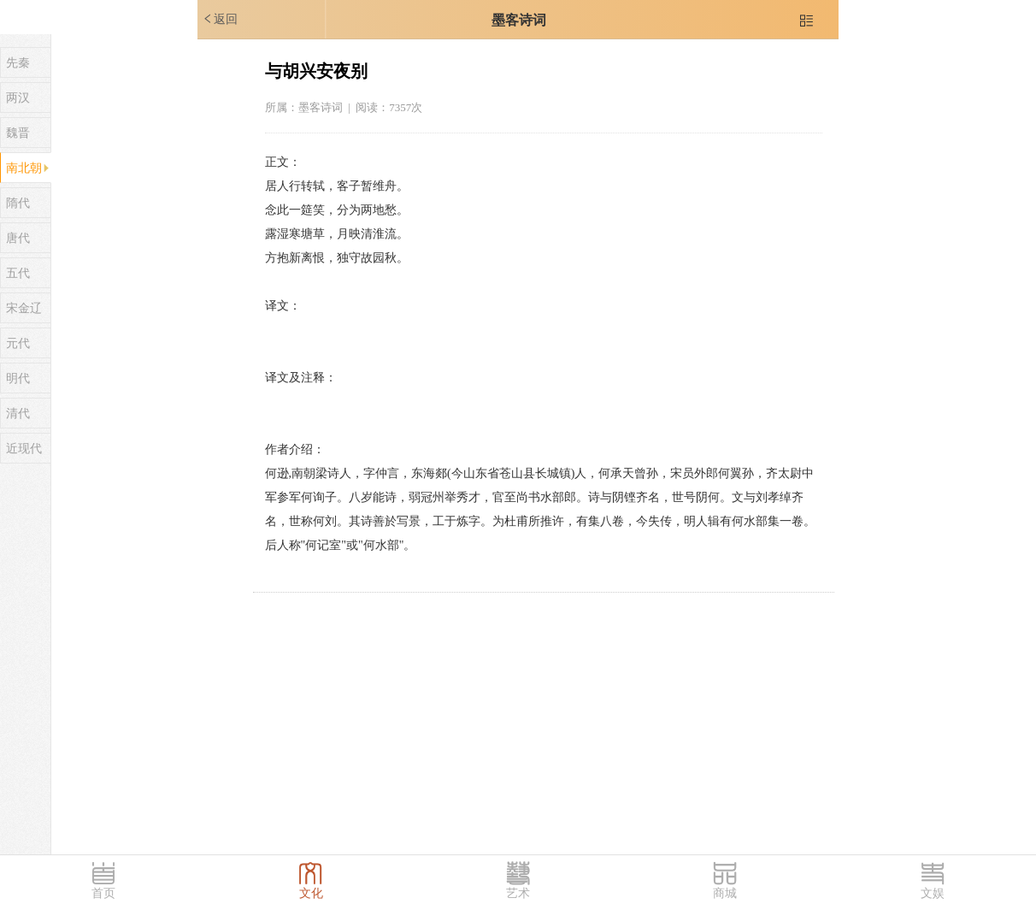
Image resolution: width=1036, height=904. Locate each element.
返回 (220, 19)
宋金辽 (24, 308)
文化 (311, 893)
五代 (18, 273)
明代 (18, 378)
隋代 (18, 203)
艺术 (518, 893)
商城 (725, 893)
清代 (18, 413)
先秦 (18, 62)
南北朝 (24, 168)
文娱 (933, 893)
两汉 (18, 98)
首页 (103, 893)
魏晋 (18, 133)
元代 (18, 343)
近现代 (24, 448)
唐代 (18, 238)
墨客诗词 (519, 20)
